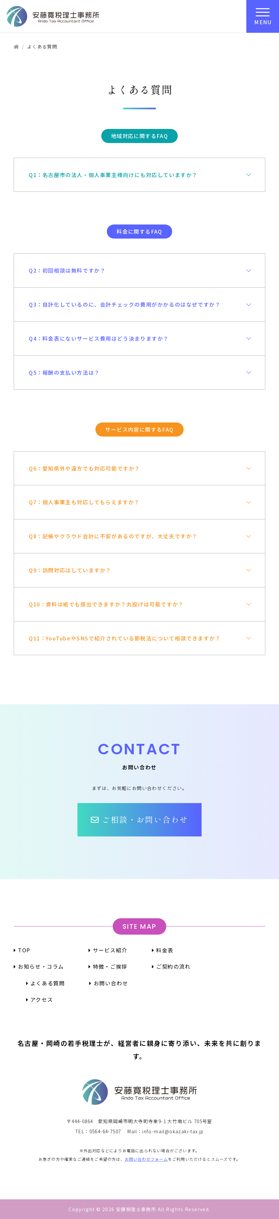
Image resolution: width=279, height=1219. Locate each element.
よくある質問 (45, 983)
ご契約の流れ (171, 966)
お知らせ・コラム (39, 966)
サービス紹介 (108, 950)
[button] (139, 819)
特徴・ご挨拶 (108, 966)
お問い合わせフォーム (146, 1159)
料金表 (162, 950)
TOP (22, 950)
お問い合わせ (108, 983)
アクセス (39, 999)
